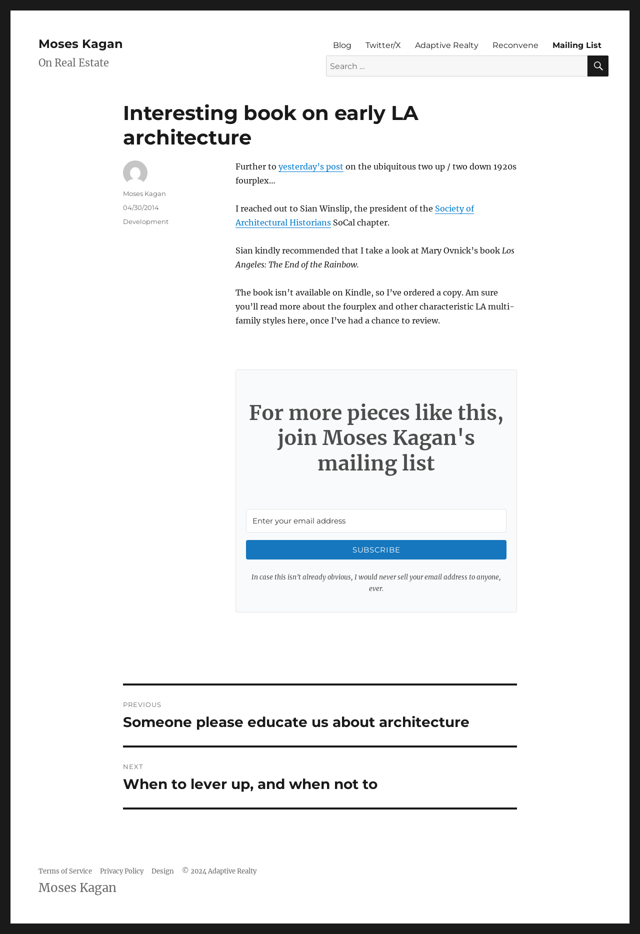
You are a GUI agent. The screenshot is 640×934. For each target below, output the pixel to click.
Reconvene (515, 45)
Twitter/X (383, 45)
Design (163, 871)
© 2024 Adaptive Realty (219, 871)
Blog (342, 45)
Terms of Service (65, 871)
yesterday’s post (311, 167)
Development (145, 222)
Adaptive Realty (446, 45)
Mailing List (577, 45)
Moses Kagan (80, 43)
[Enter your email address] (376, 520)
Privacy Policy (122, 871)
